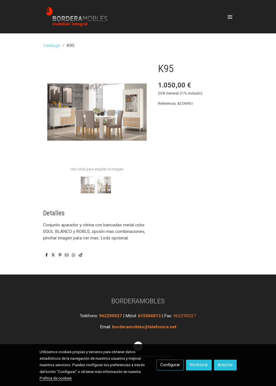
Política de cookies (56, 378)
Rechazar (199, 364)
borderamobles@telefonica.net (144, 326)
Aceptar (225, 364)
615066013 (150, 315)
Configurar (170, 364)
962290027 (111, 315)
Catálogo (51, 45)
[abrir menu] (230, 17)
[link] (76, 17)
